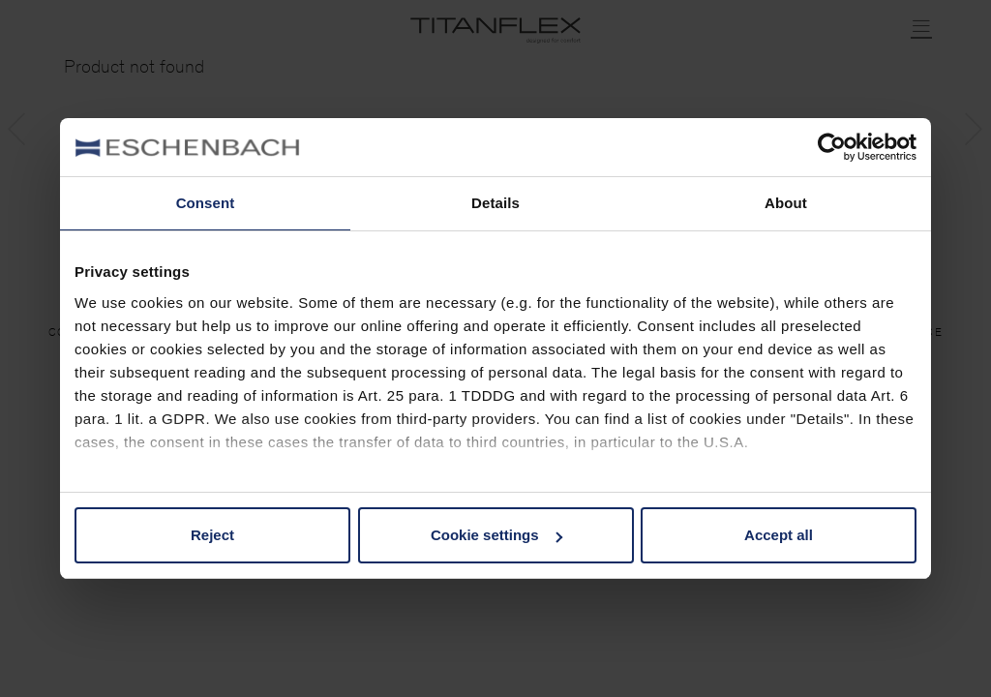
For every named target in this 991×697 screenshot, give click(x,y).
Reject (212, 535)
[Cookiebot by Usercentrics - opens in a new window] (831, 147)
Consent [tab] (205, 203)
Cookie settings (496, 535)
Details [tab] (495, 203)
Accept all (778, 535)
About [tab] (786, 203)
